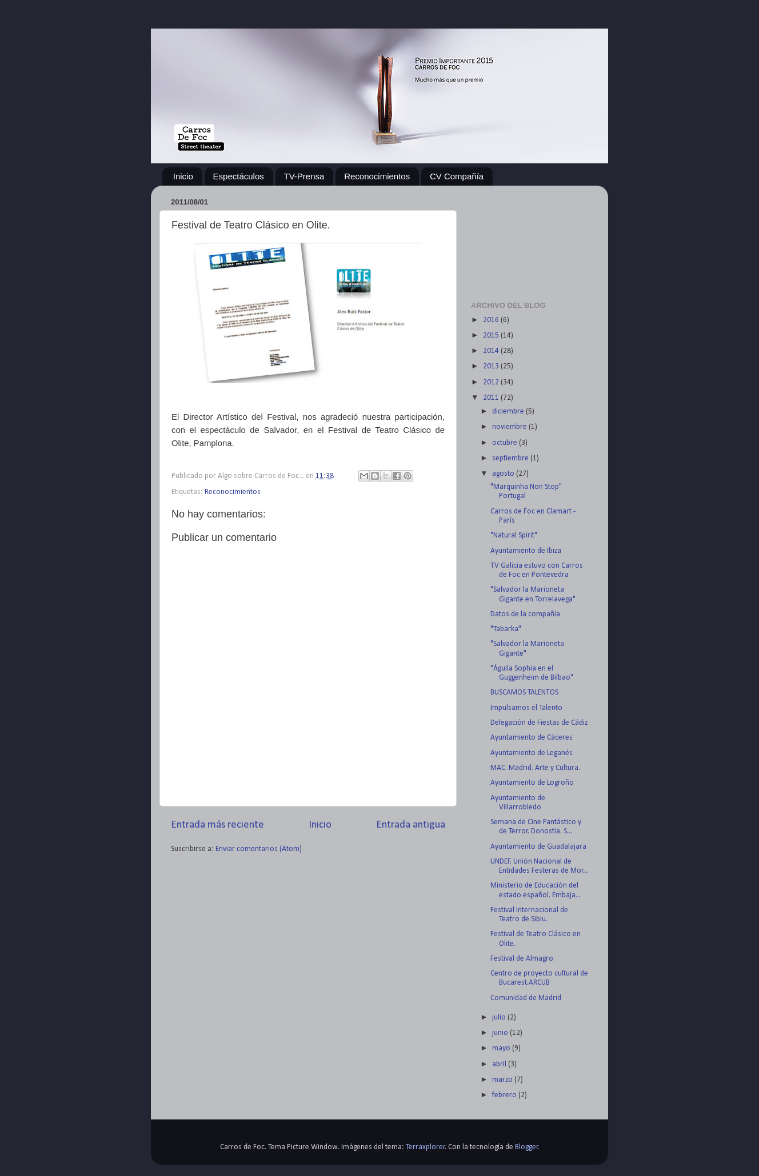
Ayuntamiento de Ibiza (525, 551)
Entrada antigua (410, 825)
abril (500, 1064)
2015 (492, 335)
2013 (492, 366)
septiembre (511, 458)
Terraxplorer (425, 1147)
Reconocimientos (377, 176)
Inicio (183, 176)
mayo (502, 1048)
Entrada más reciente (217, 825)
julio (500, 1017)
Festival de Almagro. (522, 958)
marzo (503, 1079)
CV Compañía (457, 176)
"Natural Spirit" (513, 535)
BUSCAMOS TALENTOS (524, 692)
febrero (505, 1095)
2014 (492, 351)
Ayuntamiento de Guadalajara (538, 846)
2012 (492, 382)
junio (501, 1033)
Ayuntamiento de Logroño (532, 782)
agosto (504, 473)
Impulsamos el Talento (526, 708)
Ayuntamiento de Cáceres (531, 737)
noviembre (510, 427)
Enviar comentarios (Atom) (258, 849)
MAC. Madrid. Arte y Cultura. (535, 768)
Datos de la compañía (525, 614)
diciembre (509, 411)
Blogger (526, 1147)
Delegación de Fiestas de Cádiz (539, 723)
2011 (492, 398)
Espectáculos (238, 176)
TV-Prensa (304, 176)
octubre (505, 443)
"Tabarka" (505, 629)
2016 (492, 320)
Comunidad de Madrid (525, 998)
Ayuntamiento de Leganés (531, 753)
